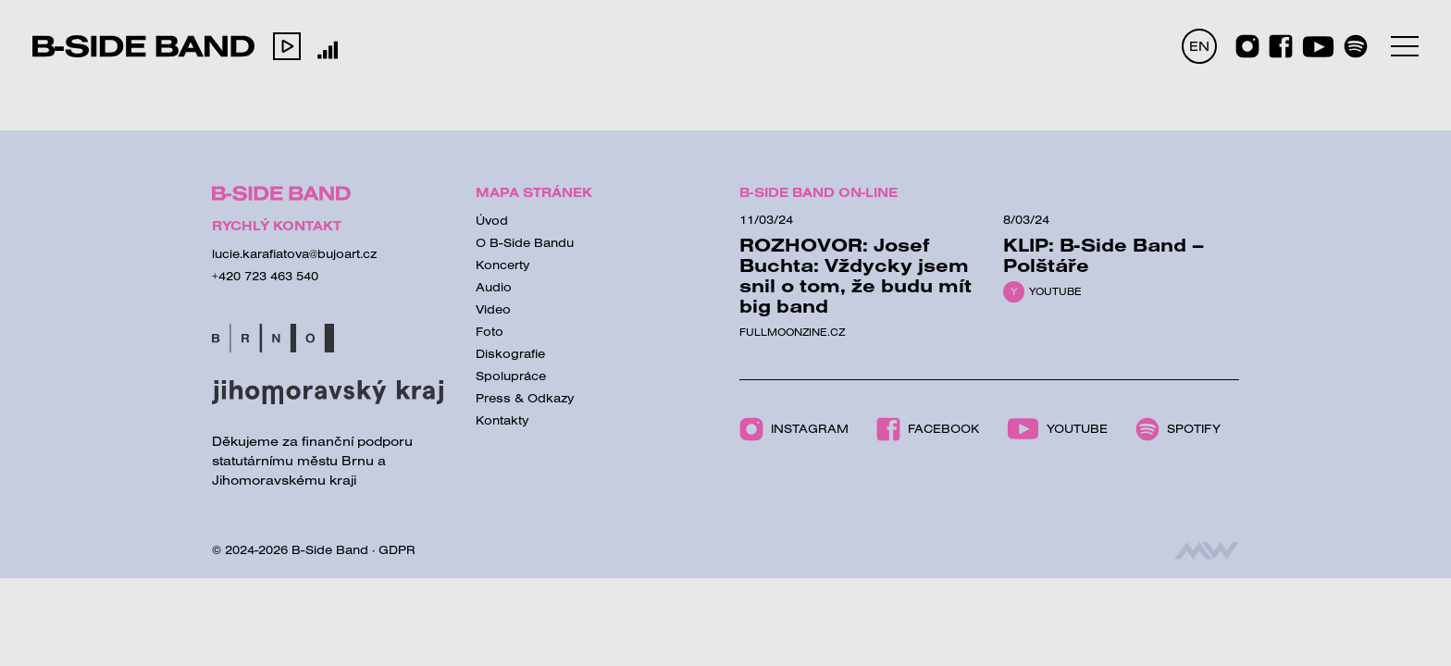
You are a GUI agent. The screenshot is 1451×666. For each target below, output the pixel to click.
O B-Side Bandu (525, 242)
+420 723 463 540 (265, 275)
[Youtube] (1318, 47)
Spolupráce (511, 375)
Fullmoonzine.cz (792, 332)
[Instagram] (1247, 46)
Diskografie (510, 353)
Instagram (794, 429)
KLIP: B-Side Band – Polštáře (1103, 255)
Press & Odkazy (525, 397)
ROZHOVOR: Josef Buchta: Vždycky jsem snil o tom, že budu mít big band (855, 275)
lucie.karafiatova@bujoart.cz (294, 253)
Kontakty (502, 420)
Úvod (492, 220)
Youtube (1055, 291)
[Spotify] (1356, 46)
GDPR (396, 549)
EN (1199, 46)
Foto (489, 331)
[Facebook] (1281, 46)
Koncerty (503, 264)
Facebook (927, 429)
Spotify (1178, 429)
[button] (287, 46)
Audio (494, 286)
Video (493, 309)
